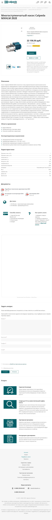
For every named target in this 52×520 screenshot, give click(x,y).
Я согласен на (14, 364)
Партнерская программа (26, 420)
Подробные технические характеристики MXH (17, 189)
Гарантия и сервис (26, 462)
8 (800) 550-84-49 (19, 488)
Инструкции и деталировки (27, 435)
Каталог (26, 452)
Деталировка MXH (34, 193)
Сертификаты (26, 469)
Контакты (26, 479)
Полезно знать (26, 475)
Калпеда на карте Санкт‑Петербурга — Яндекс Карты (27, 297)
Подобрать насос (26, 457)
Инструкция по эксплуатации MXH (14, 193)
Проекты (26, 459)
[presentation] (13, 358)
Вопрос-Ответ (26, 465)
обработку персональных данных (18, 364)
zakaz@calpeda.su (35, 488)
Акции (26, 454)
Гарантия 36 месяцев (25, 387)
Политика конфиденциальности (26, 477)
